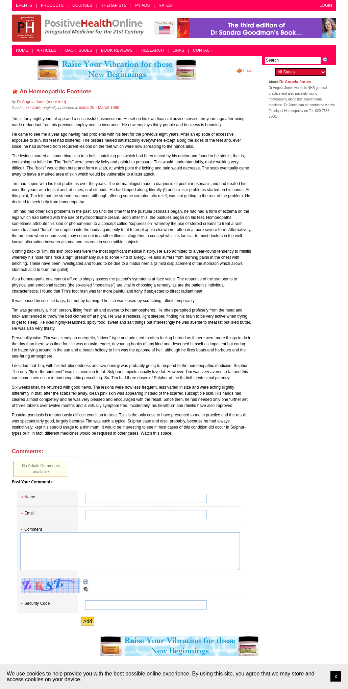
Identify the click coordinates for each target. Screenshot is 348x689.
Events (24, 5)
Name (29, 497)
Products (52, 5)
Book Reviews (116, 50)
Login (326, 5)
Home (22, 50)
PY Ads (142, 5)
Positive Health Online (79, 28)
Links (178, 50)
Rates (165, 5)
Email (29, 513)
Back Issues (78, 50)
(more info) (41, 101)
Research (152, 50)
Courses (82, 5)
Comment (33, 529)
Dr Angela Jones (295, 81)
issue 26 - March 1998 (99, 107)
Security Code (37, 603)
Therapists (113, 5)
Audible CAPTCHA (86, 589)
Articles (46, 50)
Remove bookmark (15, 91)
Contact (202, 50)
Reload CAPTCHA (86, 581)
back (247, 70)
